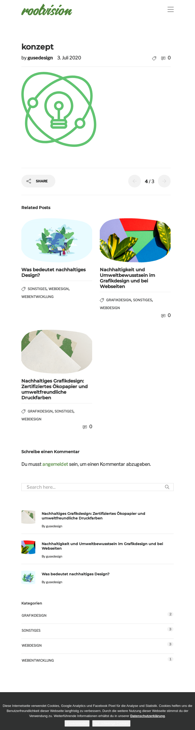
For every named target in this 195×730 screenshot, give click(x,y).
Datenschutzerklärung (147, 716)
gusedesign (40, 57)
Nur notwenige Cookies (111, 723)
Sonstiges (37, 289)
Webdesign (58, 289)
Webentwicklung (37, 297)
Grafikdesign (118, 300)
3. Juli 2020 (69, 57)
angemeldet (55, 464)
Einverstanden (77, 723)
